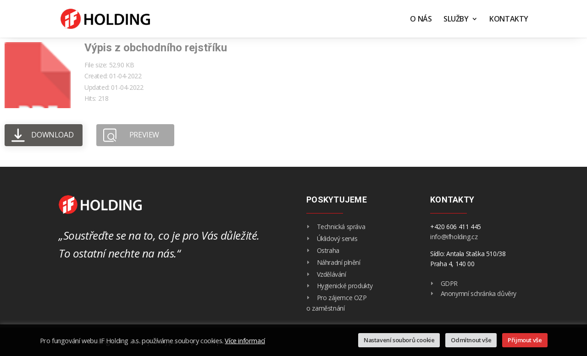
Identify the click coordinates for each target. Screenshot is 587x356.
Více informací (245, 340)
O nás (421, 19)
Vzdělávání (331, 274)
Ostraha (328, 250)
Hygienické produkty (345, 285)
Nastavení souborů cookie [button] (399, 340)
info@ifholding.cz (453, 236)
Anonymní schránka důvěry (478, 293)
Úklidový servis (337, 238)
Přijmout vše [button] (525, 340)
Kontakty (508, 19)
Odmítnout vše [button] (471, 340)
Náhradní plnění (338, 262)
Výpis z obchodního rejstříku (155, 47)
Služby (456, 19)
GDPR (449, 283)
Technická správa (341, 226)
